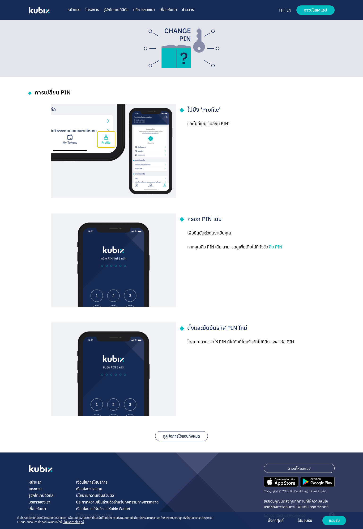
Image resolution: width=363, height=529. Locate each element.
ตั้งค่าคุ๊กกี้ (276, 520)
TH (281, 10)
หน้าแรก (74, 9)
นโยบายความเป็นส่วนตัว (95, 495)
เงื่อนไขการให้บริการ (91, 482)
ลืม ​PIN (275, 247)
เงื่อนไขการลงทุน (89, 488)
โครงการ (92, 9)
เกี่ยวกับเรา (168, 9)
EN (288, 10)
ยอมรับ (334, 520)
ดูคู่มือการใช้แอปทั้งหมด (181, 436)
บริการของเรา (144, 9)
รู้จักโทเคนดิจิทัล (116, 9)
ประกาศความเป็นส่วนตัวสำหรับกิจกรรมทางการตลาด (117, 502)
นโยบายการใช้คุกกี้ (73, 522)
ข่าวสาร (188, 9)
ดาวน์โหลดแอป (315, 10)
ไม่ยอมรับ (305, 520)
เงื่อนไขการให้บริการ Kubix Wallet (103, 508)
